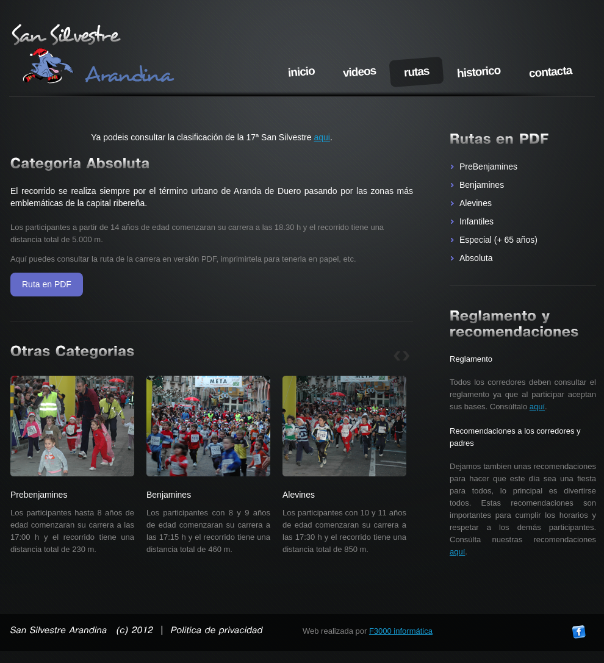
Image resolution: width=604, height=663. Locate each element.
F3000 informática (401, 631)
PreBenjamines (488, 166)
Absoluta (475, 258)
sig (406, 355)
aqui (321, 137)
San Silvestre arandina (94, 54)
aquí (537, 406)
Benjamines (481, 185)
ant (397, 355)
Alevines (475, 203)
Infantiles (476, 221)
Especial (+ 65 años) (498, 240)
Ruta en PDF (46, 284)
